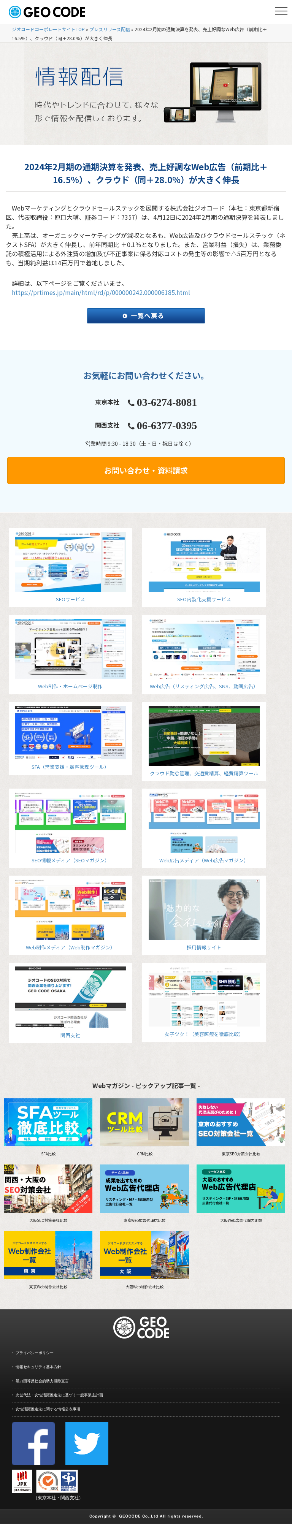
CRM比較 (144, 1127)
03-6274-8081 (167, 402)
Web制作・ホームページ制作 (70, 654)
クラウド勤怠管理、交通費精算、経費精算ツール (204, 741)
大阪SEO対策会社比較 (48, 1193)
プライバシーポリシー (35, 1353)
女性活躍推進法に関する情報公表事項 (48, 1409)
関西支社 (70, 1002)
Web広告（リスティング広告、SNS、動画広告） (204, 654)
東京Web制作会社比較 (48, 1260)
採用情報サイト (204, 915)
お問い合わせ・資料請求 (146, 470)
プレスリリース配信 (109, 29)
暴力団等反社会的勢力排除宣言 (42, 1381)
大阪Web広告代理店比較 (241, 1193)
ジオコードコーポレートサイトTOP (48, 29)
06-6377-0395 (167, 425)
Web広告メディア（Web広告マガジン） (204, 827)
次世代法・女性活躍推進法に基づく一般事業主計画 (59, 1395)
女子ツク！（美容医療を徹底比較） (204, 1002)
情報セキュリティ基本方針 (38, 1367)
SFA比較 (48, 1127)
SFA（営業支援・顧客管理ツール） (70, 738)
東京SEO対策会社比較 (241, 1127)
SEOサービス (70, 567)
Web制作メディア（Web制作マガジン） (70, 915)
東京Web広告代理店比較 (144, 1193)
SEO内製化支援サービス (204, 567)
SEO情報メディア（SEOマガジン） (70, 827)
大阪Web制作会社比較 (144, 1260)
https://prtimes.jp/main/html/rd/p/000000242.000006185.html (101, 292)
